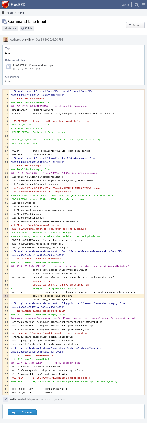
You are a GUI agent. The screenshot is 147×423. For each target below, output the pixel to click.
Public (29, 28)
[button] (143, 4)
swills (28, 39)
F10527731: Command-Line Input (33, 65)
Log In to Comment (22, 412)
